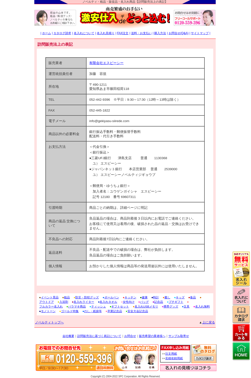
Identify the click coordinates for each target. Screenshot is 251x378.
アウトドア (46, 301)
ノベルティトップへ (49, 322)
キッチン (130, 297)
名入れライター (84, 301)
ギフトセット (120, 306)
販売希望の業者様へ (152, 336)
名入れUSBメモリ (146, 306)
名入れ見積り (105, 33)
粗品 (67, 297)
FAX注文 (122, 33)
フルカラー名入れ (51, 306)
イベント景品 (50, 297)
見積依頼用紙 (174, 358)
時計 (156, 297)
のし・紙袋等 (93, 311)
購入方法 (160, 33)
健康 (145, 297)
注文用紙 (171, 353)
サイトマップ (200, 33)
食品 (193, 297)
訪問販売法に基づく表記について (99, 336)
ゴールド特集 (70, 311)
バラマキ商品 (77, 306)
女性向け (129, 301)
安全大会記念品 (137, 311)
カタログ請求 (62, 33)
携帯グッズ (170, 306)
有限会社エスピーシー (106, 63)
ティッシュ (98, 306)
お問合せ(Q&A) (178, 33)
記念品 (158, 301)
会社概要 (68, 336)
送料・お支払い (141, 33)
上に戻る (208, 322)
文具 (186, 306)
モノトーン (48, 311)
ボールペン (111, 297)
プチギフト (176, 301)
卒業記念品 (114, 311)
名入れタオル (108, 301)
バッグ (144, 301)
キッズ (180, 297)
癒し (167, 297)
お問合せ (130, 336)
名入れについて (84, 33)
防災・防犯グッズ (87, 297)
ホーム (46, 33)
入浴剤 (63, 301)
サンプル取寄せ (178, 336)
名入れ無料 (202, 306)
